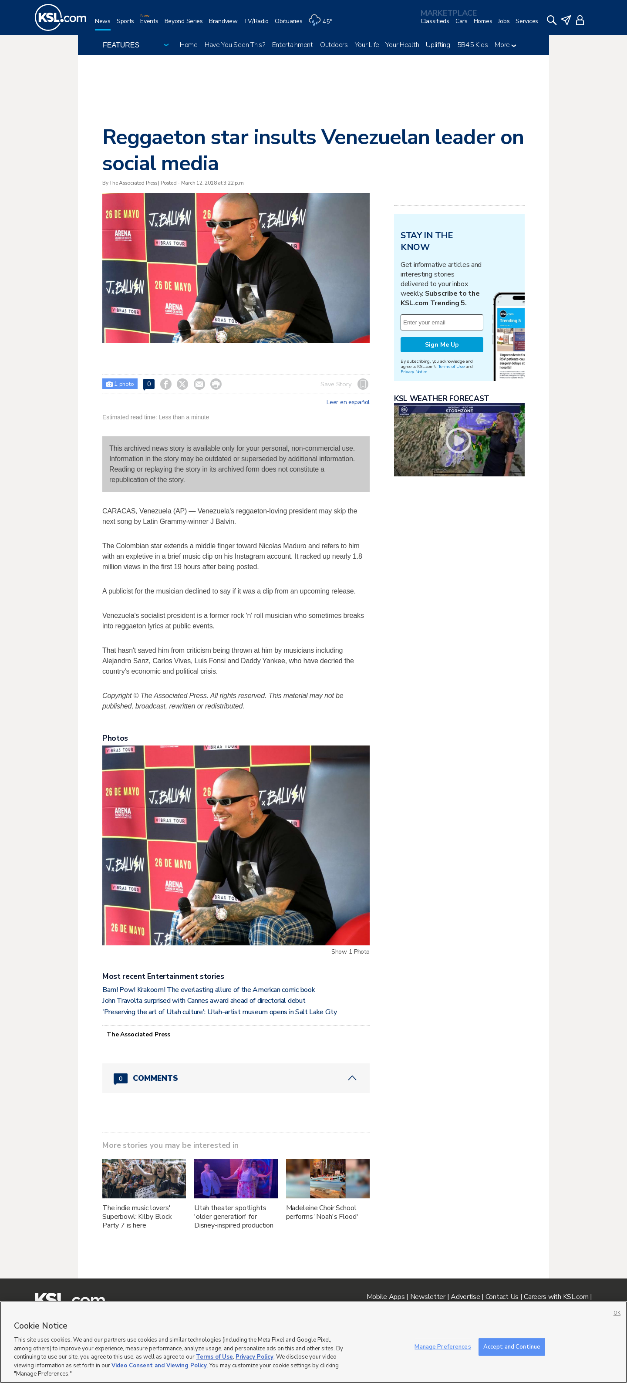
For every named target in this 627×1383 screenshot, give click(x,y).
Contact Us (502, 1297)
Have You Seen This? (235, 45)
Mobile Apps (386, 1297)
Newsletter (427, 1297)
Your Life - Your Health (387, 45)
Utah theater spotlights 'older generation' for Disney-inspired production (233, 1216)
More (505, 45)
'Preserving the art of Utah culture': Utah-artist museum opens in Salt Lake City (219, 1012)
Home (189, 45)
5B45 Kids (472, 45)
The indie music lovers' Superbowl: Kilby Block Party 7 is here (137, 1216)
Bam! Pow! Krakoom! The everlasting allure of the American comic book (208, 990)
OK (617, 1313)
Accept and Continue (511, 1346)
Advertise (465, 1297)
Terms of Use (451, 366)
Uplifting (438, 45)
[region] (313, 1342)
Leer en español (348, 402)
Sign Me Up (442, 345)
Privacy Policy (254, 1357)
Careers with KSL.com (556, 1297)
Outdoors (334, 45)
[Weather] (323, 24)
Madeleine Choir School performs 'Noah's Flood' (322, 1212)
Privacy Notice (414, 371)
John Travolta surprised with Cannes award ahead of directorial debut (203, 1000)
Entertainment (292, 45)
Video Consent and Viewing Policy (159, 1366)
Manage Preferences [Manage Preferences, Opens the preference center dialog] (443, 1346)
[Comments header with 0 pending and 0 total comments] (236, 1078)
